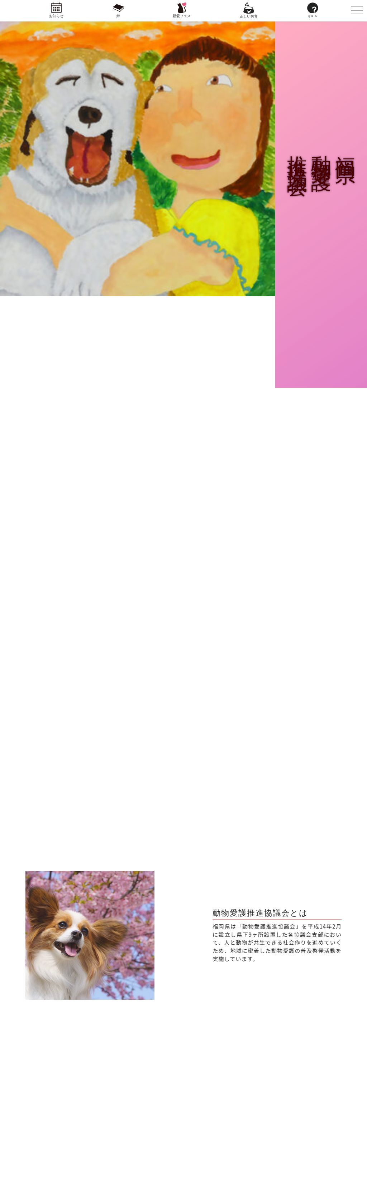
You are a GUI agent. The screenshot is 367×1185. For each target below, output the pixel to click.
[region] (89, 935)
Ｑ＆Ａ (312, 16)
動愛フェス (182, 16)
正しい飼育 (249, 16)
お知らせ (56, 16)
